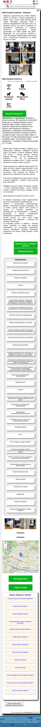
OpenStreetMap (34, 572)
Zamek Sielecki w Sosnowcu (20, 644)
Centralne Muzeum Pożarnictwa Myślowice (20, 598)
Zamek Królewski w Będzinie (20, 690)
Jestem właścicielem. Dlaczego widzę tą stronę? (14, 704)
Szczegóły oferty (20, 579)
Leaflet (25, 572)
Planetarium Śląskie (20, 660)
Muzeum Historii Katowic (20, 606)
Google (30, 717)
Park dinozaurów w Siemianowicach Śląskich (20, 683)
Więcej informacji (25, 251)
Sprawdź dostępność (14, 114)
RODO (12, 724)
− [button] (5, 546)
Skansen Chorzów (20, 667)
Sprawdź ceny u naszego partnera (25, 245)
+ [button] (5, 543)
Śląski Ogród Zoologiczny (20, 637)
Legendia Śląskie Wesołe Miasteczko (20, 629)
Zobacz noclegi (20, 587)
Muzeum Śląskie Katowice (20, 614)
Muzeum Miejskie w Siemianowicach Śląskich (20, 675)
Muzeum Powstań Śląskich (20, 652)
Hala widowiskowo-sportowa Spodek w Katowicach (20, 622)
